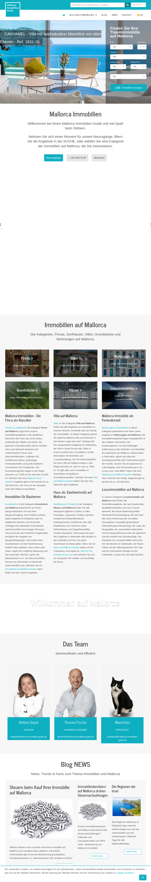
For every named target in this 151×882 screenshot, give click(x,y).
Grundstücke (11, 451)
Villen (56, 370)
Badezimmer (135, 62)
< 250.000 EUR (77, 157)
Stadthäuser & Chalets (65, 451)
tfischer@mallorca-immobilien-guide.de (75, 683)
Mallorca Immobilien (83, 15)
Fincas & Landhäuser (16, 374)
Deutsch (138, 5)
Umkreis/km (141, 42)
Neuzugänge (53, 157)
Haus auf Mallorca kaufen (66, 494)
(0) (140, 15)
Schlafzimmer (115, 62)
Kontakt (127, 15)
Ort (112, 42)
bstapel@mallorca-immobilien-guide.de (28, 683)
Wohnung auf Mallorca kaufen (117, 421)
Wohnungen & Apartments (115, 374)
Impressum (140, 844)
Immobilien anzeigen (128, 87)
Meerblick (99, 157)
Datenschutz (139, 847)
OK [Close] (142, 877)
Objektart (113, 52)
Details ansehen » (126, 872)
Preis (112, 72)
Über (114, 15)
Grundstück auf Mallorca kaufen (21, 516)
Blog (104, 15)
